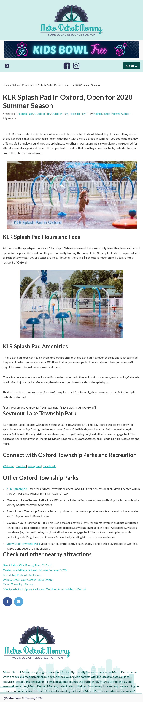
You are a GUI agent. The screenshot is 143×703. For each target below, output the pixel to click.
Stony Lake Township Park (23, 544)
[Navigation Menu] (131, 65)
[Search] (7, 66)
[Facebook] (67, 65)
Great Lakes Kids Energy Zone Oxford (27, 566)
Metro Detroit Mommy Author (111, 113)
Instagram (34, 466)
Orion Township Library (18, 585)
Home (6, 85)
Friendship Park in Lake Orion (21, 575)
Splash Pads (26, 113)
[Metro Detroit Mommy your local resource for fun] (71, 20)
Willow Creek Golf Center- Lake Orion (27, 580)
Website (8, 466)
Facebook (49, 466)
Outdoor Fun (42, 113)
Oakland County (21, 85)
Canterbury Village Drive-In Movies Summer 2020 (35, 571)
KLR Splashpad (17, 489)
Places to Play (77, 113)
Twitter (21, 466)
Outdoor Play (59, 113)
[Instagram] (76, 65)
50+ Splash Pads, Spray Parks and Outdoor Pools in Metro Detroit (45, 590)
